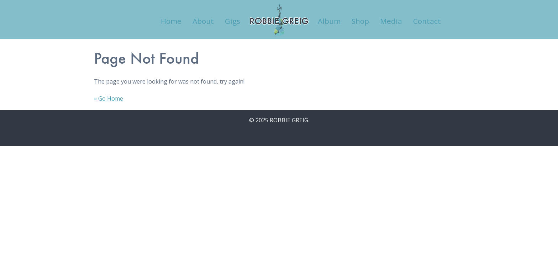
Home (171, 21)
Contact (427, 21)
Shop (360, 21)
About (203, 21)
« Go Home (108, 98)
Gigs (232, 21)
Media (391, 21)
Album (329, 21)
